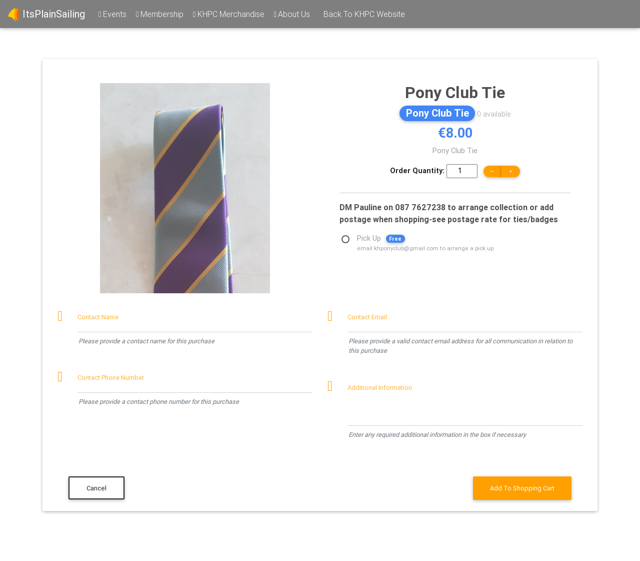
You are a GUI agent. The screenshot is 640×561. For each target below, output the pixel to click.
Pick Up (425, 240)
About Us (291, 14)
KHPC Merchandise (228, 14)
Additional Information (380, 387)
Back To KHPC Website (364, 14)
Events (111, 14)
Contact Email (367, 317)
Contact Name (98, 317)
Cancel (96, 488)
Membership (159, 14)
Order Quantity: (417, 170)
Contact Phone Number (111, 377)
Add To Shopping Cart (522, 488)
